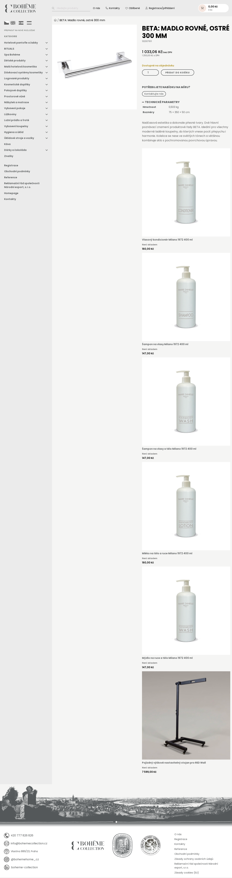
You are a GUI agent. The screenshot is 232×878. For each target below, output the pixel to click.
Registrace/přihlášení (162, 8)
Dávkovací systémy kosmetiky (23, 73)
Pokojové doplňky (15, 91)
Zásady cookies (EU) (186, 873)
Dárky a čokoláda (15, 150)
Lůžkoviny (10, 115)
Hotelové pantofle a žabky (21, 43)
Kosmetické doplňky (17, 85)
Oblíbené (134, 8)
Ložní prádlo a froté (16, 121)
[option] (13, 23)
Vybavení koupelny (16, 127)
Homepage (11, 194)
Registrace (11, 166)
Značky (8, 157)
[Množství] (150, 73)
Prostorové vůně (14, 97)
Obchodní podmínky (17, 172)
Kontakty (114, 8)
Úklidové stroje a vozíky (19, 138)
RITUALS (9, 49)
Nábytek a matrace (16, 103)
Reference (10, 178)
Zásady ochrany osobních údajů (193, 859)
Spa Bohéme (12, 55)
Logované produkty (16, 79)
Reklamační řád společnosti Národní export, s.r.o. (22, 186)
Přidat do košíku (177, 73)
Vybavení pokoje (14, 109)
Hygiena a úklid (13, 133)
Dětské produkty (14, 61)
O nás (96, 8)
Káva (7, 145)
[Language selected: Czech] (18, 23)
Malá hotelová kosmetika (20, 67)
